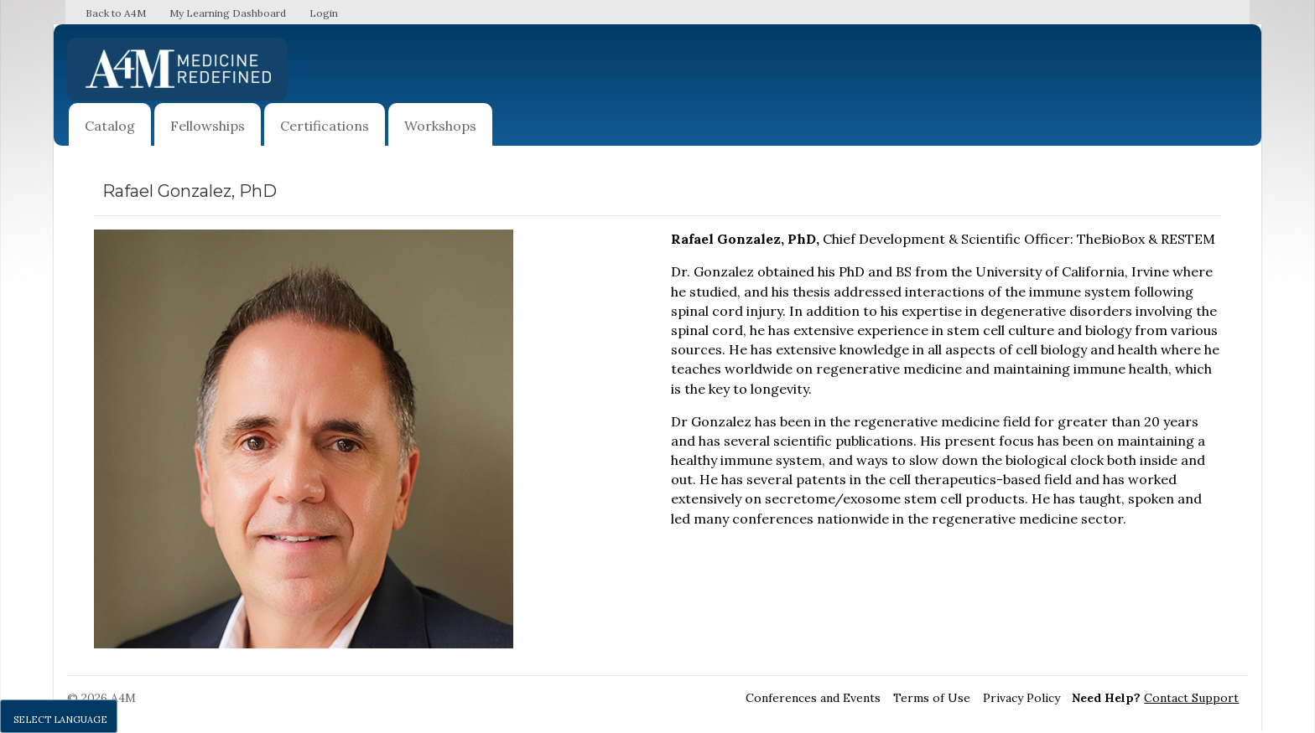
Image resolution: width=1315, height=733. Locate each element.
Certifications (324, 125)
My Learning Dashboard (227, 13)
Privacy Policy (1021, 697)
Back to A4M (116, 13)
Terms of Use (931, 697)
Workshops (440, 125)
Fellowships (207, 125)
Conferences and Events (813, 697)
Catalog (110, 125)
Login (323, 13)
